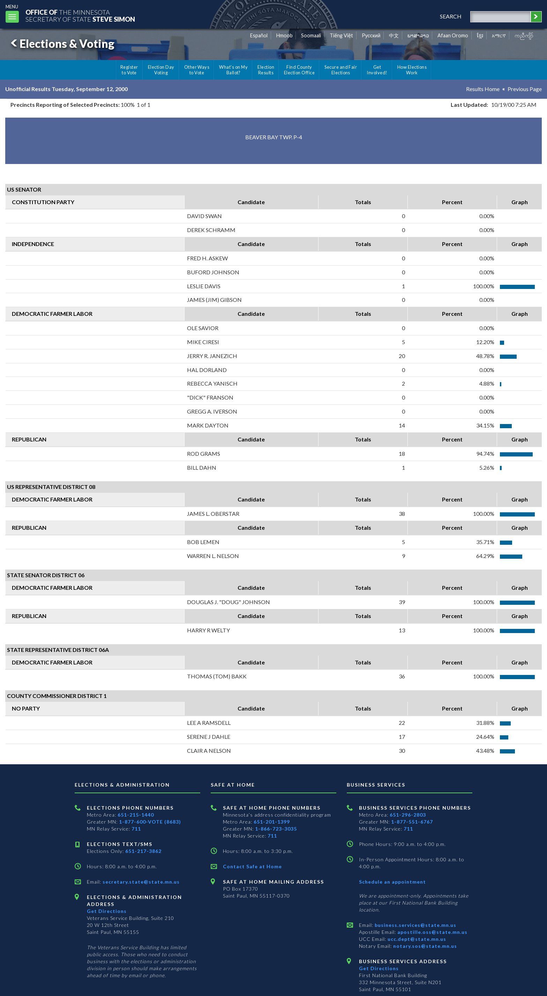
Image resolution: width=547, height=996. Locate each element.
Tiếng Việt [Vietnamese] (341, 35)
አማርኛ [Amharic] (499, 35)
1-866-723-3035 (276, 829)
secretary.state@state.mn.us (140, 882)
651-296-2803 (408, 815)
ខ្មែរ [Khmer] (480, 35)
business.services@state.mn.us (414, 925)
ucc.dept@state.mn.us (416, 939)
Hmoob (284, 35)
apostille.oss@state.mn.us (431, 932)
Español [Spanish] (259, 35)
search (451, 16)
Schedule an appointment (392, 882)
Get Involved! (377, 69)
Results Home (483, 89)
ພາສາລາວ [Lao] (418, 35)
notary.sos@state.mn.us (424, 946)
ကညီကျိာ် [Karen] (524, 35)
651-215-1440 (136, 815)
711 (136, 829)
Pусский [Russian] (371, 35)
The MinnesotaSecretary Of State (80, 15)
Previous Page (525, 89)
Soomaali (311, 35)
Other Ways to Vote (197, 69)
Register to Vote (129, 69)
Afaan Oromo (452, 35)
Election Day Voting (161, 69)
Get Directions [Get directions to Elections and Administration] (107, 911)
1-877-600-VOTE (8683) (150, 822)
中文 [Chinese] (394, 35)
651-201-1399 (272, 822)
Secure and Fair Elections (340, 69)
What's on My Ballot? (233, 69)
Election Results (265, 69)
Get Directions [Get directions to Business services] (379, 968)
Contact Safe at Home (252, 866)
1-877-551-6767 (412, 822)
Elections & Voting (61, 43)
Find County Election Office (299, 69)
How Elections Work (412, 69)
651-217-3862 (143, 851)
